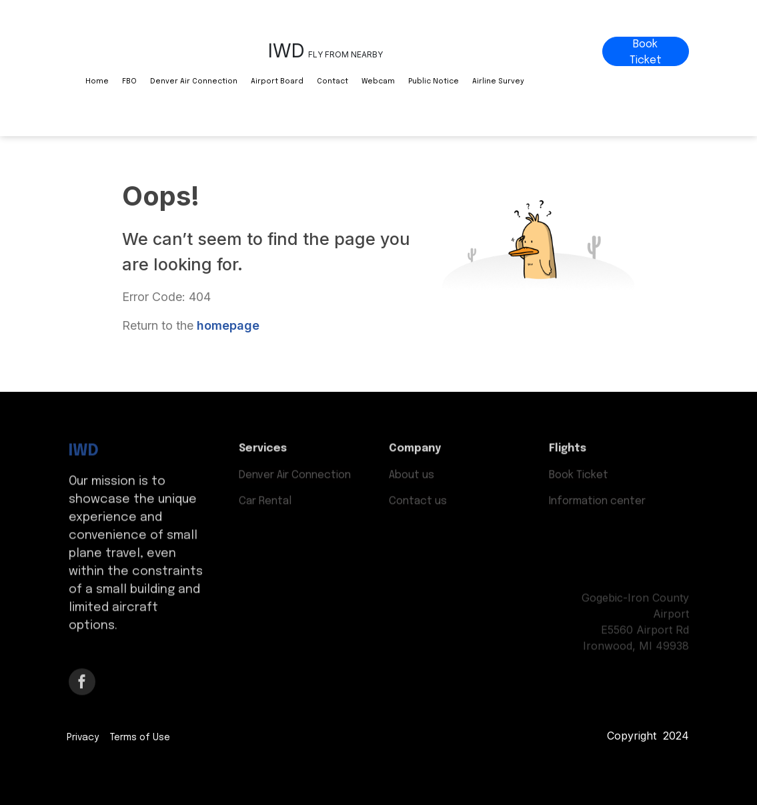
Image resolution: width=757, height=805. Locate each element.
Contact (332, 81)
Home (97, 81)
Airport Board (277, 81)
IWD (84, 448)
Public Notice (433, 81)
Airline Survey (498, 81)
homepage (228, 325)
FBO (129, 81)
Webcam (378, 81)
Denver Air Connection (193, 81)
